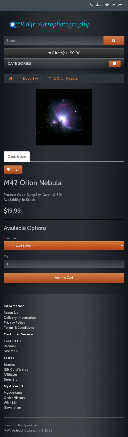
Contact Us (12, 341)
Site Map (11, 351)
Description (17, 156)
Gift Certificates (16, 369)
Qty (6, 256)
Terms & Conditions (19, 327)
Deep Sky (30, 78)
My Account (13, 393)
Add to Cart (64, 278)
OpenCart (30, 425)
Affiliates (11, 374)
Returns (10, 346)
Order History (14, 397)
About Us (11, 312)
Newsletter (12, 407)
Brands (9, 364)
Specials (10, 379)
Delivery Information (20, 317)
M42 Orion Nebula (63, 78)
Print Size (12, 238)
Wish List (11, 402)
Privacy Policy (14, 322)
